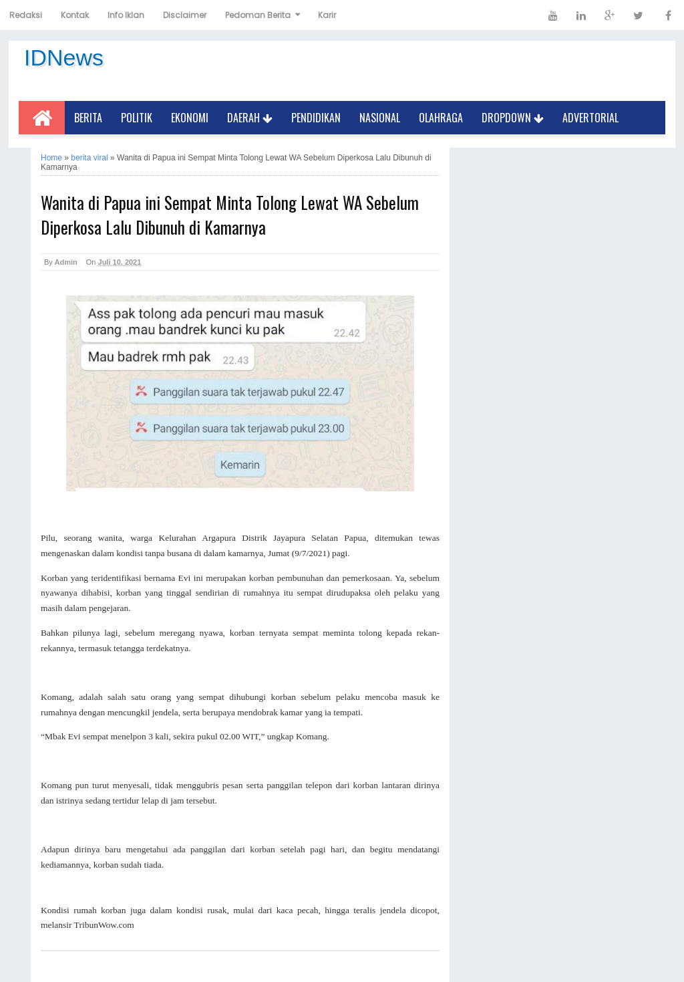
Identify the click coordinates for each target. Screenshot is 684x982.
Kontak (75, 15)
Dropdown (513, 118)
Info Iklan (126, 15)
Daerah (250, 118)
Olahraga (441, 118)
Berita (88, 118)
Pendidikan (316, 118)
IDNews (64, 57)
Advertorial (590, 118)
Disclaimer (184, 15)
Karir (327, 15)
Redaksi (25, 15)
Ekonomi (189, 118)
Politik (136, 118)
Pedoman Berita (258, 15)
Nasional (379, 118)
